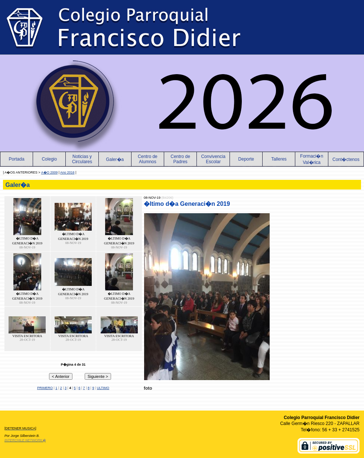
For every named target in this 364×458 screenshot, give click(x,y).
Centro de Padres (180, 159)
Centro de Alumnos (147, 159)
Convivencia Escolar (213, 159)
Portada (17, 159)
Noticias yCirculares (82, 159)
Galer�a (115, 159)
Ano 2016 (67, 172)
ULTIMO (103, 388)
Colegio (49, 159)
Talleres (278, 159)
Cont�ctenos (346, 159)
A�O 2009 (49, 172)
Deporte (246, 159)
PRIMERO (45, 388)
